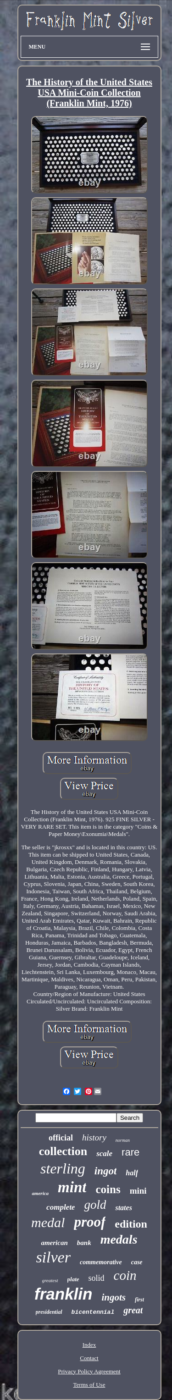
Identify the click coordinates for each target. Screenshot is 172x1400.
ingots (113, 1297)
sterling (62, 1168)
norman (123, 1140)
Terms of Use (89, 1384)
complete (60, 1207)
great (133, 1310)
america (40, 1193)
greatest (50, 1280)
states (123, 1208)
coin (125, 1275)
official (61, 1137)
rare (130, 1152)
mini (138, 1190)
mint (72, 1187)
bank (84, 1242)
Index (89, 1344)
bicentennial (93, 1312)
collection (63, 1151)
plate (73, 1279)
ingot (105, 1171)
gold (95, 1205)
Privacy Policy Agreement (89, 1371)
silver (53, 1257)
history (94, 1137)
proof (89, 1222)
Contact (89, 1358)
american (54, 1242)
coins (107, 1189)
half (132, 1173)
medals (119, 1239)
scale (104, 1153)
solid (97, 1278)
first (139, 1299)
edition (131, 1224)
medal (48, 1222)
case (137, 1262)
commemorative (101, 1262)
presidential (49, 1312)
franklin (63, 1294)
